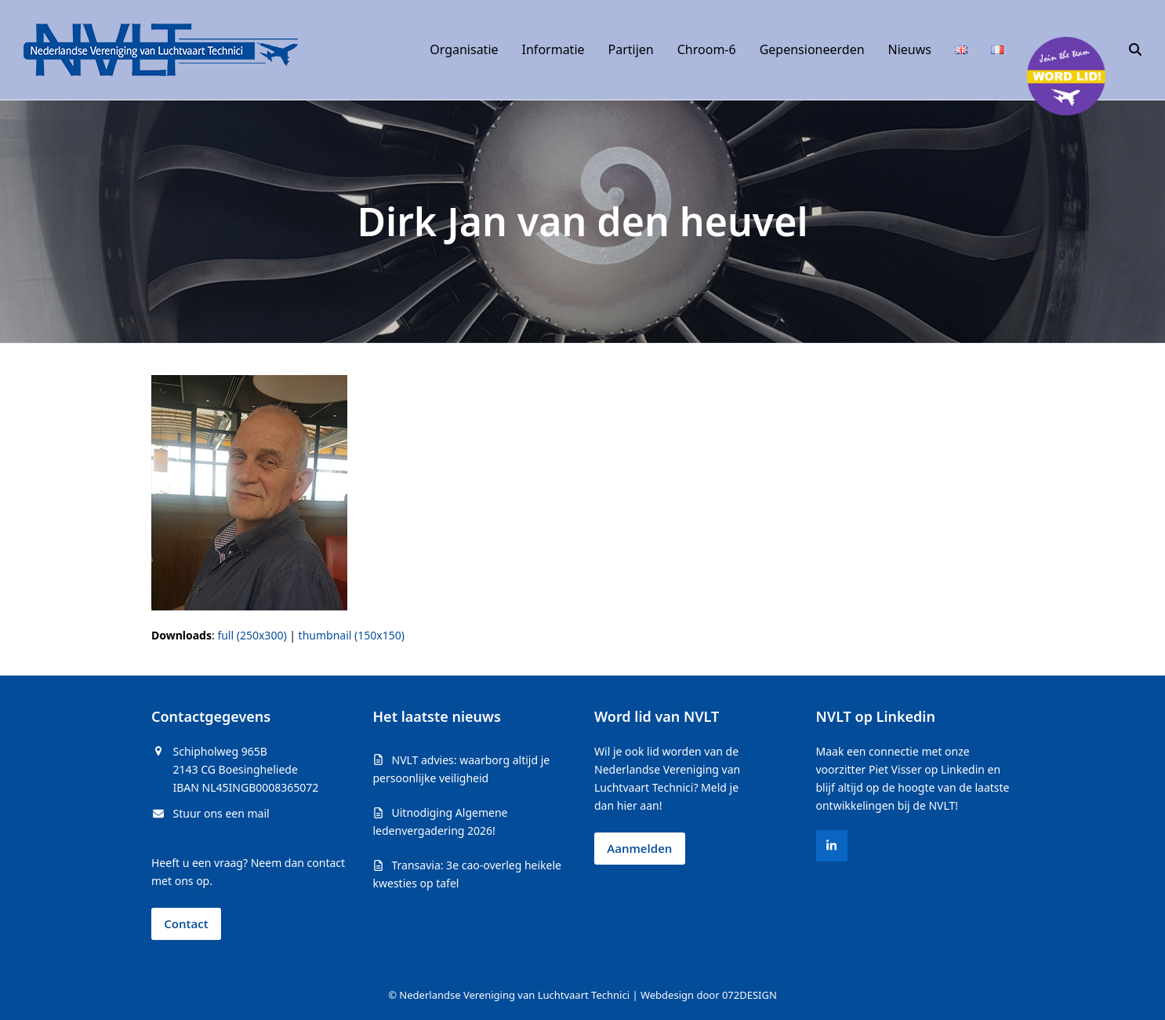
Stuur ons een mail (221, 813)
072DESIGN (749, 995)
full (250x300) (251, 635)
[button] (1135, 50)
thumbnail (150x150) (352, 635)
